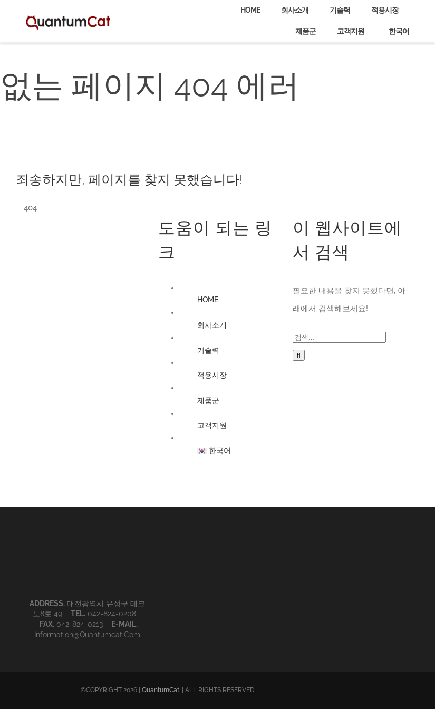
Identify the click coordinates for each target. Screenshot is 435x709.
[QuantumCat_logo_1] (68, 19)
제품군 (208, 400)
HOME (207, 299)
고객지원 (212, 425)
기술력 (208, 350)
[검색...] (339, 337)
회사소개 (212, 325)
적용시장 (212, 375)
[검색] (299, 355)
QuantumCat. (161, 690)
